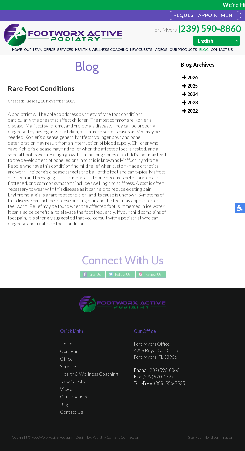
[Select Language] (216, 41)
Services (65, 49)
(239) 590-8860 (209, 28)
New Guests (141, 49)
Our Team (33, 49)
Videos (161, 49)
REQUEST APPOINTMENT (204, 15)
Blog (204, 49)
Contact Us (222, 49)
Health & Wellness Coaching (101, 49)
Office (49, 49)
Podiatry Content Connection (115, 437)
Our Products (183, 49)
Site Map (194, 437)
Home (17, 49)
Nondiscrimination (218, 437)
